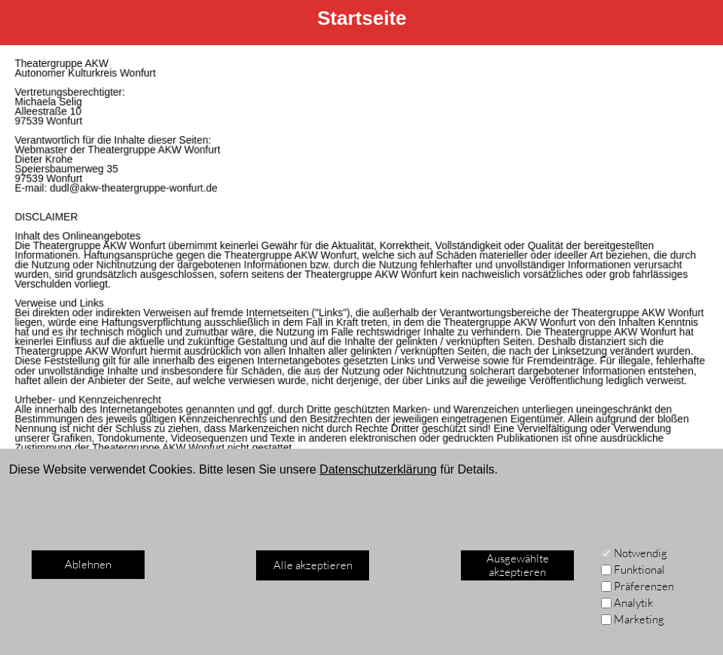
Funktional (639, 569)
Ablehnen (88, 564)
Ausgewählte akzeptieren (518, 565)
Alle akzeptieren (312, 565)
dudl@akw (78, 190)
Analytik (633, 603)
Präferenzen (644, 586)
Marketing (639, 619)
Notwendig (640, 553)
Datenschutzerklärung (378, 469)
